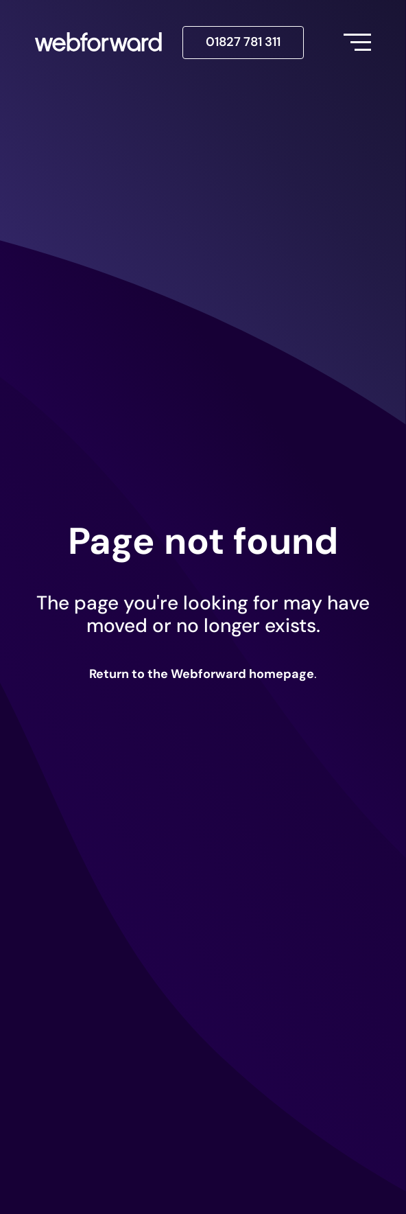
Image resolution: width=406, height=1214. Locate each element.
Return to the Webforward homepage (201, 674)
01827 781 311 (243, 42)
